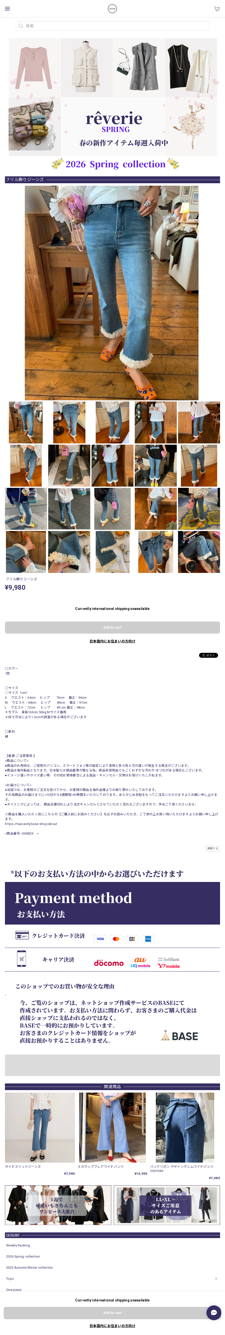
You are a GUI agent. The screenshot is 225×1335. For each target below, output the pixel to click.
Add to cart (112, 627)
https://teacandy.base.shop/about (31, 824)
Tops (10, 1278)
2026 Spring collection (23, 1256)
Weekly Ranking (18, 1245)
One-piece (14, 1290)
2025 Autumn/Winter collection (29, 1267)
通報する (212, 848)
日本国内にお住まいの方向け (112, 641)
